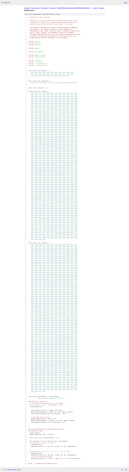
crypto (95, 8)
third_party (36, 8)
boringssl (44, 8)
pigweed (27, 8)
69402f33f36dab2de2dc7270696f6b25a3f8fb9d (73, 8)
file (58, 14)
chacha (101, 8)
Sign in (125, 2)
